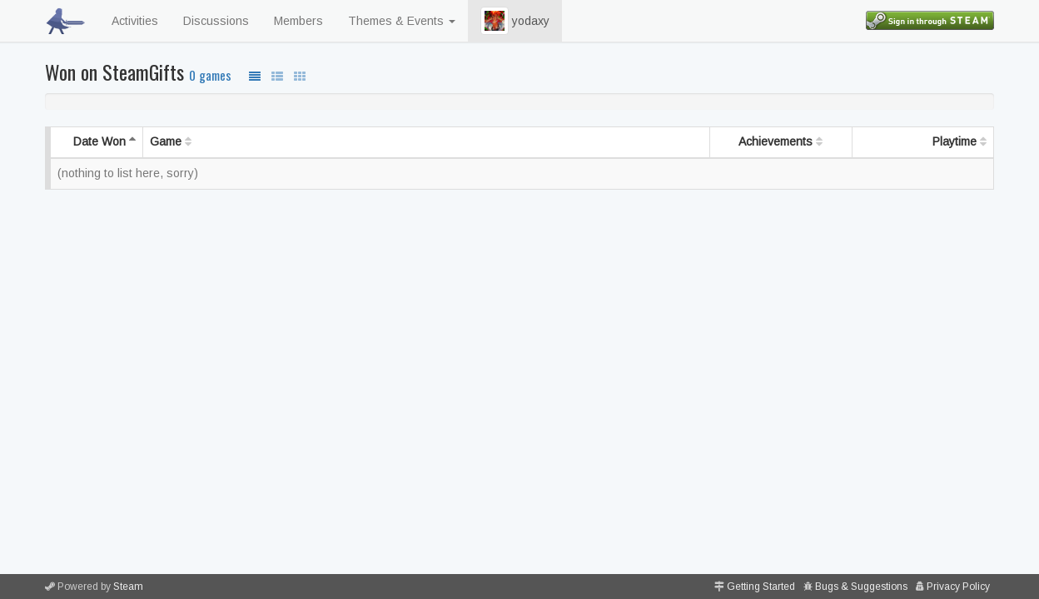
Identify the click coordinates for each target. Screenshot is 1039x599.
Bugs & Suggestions (861, 586)
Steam (128, 586)
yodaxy (514, 21)
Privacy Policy (958, 586)
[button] (494, 21)
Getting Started (761, 586)
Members (298, 20)
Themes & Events (401, 20)
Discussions (216, 20)
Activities (135, 20)
